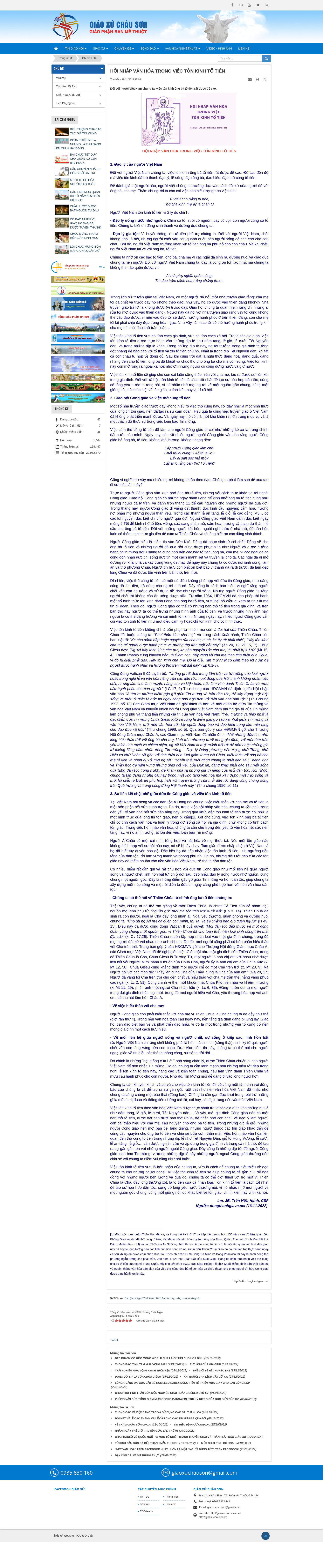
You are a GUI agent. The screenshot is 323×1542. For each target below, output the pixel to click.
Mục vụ (61, 78)
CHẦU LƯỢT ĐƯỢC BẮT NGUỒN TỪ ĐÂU (84, 208)
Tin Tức (144, 1496)
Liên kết (144, 1504)
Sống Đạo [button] (149, 50)
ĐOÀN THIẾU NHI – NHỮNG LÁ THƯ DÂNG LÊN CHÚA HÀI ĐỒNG (78, 144)
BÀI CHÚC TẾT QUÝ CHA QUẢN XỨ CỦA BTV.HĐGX (83, 158)
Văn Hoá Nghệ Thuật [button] (182, 50)
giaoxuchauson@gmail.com (204, 1472)
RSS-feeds (146, 1511)
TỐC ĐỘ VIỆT (84, 1535)
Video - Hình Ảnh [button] (219, 48)
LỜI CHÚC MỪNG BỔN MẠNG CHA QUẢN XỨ (85, 248)
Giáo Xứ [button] (100, 50)
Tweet (114, 1340)
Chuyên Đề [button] (124, 50)
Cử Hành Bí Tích (66, 86)
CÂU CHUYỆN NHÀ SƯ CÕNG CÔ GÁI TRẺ (85, 171)
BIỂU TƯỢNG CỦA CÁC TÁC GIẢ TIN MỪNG (86, 131)
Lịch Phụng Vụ (65, 103)
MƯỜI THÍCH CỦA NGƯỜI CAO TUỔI (82, 182)
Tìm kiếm (170, 1504)
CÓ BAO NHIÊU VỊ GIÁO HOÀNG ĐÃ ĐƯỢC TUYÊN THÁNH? (86, 223)
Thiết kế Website (63, 1535)
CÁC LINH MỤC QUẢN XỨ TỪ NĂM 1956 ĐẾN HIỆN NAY (85, 196)
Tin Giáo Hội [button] (76, 50)
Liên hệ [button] (243, 48)
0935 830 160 (77, 1472)
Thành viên (171, 1496)
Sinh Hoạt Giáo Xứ (68, 94)
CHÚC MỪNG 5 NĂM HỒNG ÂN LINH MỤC (84, 235)
